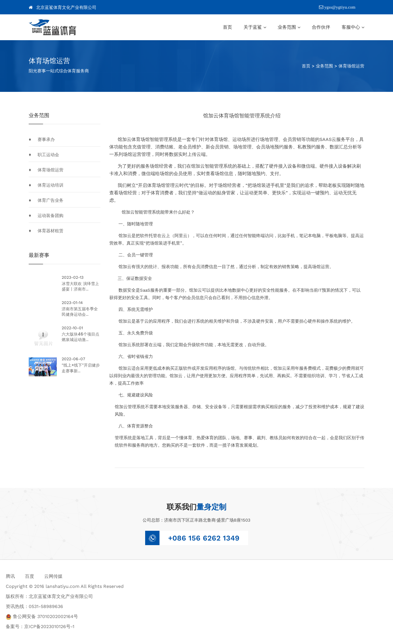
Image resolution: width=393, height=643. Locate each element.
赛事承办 (46, 139)
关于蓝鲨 (253, 27)
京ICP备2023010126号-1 (49, 626)
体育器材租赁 (50, 230)
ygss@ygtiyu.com (337, 7)
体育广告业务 (50, 200)
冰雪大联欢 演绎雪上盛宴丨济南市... (81, 286)
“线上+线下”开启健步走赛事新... (81, 368)
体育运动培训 (50, 185)
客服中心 (351, 27)
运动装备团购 (50, 215)
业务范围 (287, 27)
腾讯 (10, 576)
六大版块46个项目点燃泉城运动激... (81, 337)
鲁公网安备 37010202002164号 (42, 616)
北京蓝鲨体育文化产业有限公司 (62, 7)
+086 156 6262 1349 (204, 538)
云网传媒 (53, 576)
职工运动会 (48, 154)
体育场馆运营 (351, 66)
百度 (29, 576)
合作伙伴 (321, 27)
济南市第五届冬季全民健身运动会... (80, 311)
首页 (227, 27)
